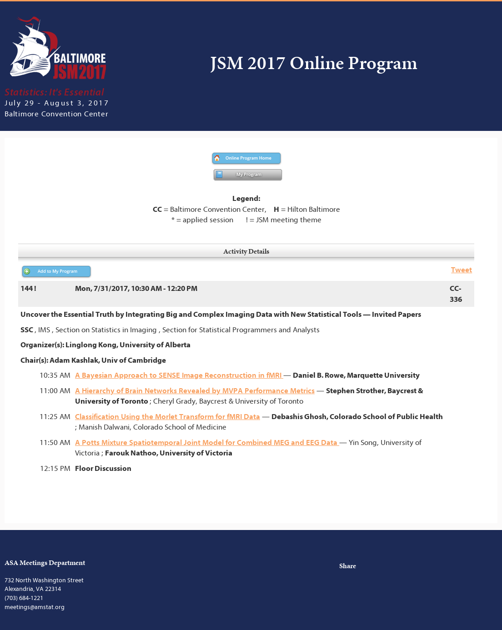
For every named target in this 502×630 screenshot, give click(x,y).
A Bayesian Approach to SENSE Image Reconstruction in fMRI (179, 375)
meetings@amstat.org (35, 607)
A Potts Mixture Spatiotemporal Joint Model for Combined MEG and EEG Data (207, 442)
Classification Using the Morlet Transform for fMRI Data (167, 416)
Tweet (461, 269)
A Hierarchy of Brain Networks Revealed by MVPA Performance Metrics (195, 390)
